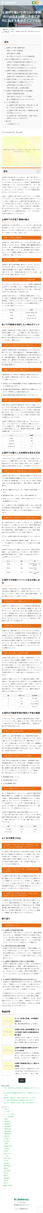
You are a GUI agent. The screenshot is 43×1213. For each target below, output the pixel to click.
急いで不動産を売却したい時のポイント (19, 59)
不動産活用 (7, 1129)
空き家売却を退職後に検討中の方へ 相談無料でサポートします (22, 1094)
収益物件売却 (8, 1146)
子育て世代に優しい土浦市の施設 (18, 88)
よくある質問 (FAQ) (12, 102)
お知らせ (6, 1109)
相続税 (6, 1168)
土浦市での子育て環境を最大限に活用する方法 (22, 74)
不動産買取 (7, 1134)
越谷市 (6, 1180)
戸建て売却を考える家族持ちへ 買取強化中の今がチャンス (22, 1089)
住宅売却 (6, 1141)
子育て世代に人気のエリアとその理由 (19, 96)
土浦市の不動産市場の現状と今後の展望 (19, 91)
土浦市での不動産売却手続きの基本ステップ (21, 62)
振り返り (9, 121)
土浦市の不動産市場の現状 (15, 94)
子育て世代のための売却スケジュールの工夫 (21, 68)
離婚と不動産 (8, 1185)
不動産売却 (7, 1124)
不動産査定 (7, 1126)
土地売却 (6, 1148)
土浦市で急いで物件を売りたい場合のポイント (22, 76)
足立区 (6, 1183)
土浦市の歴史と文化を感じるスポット (19, 85)
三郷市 (6, 1119)
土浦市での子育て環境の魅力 (15, 48)
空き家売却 (7, 1171)
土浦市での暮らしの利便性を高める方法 (19, 71)
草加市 (6, 1173)
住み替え (6, 1139)
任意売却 (6, 1136)
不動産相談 (7, 1131)
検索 (21, 1080)
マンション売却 (9, 1114)
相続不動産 (7, 1166)
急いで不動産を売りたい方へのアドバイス (20, 99)
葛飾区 (6, 1176)
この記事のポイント (13, 124)
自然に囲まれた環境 (13, 53)
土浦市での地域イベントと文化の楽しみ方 (20, 79)
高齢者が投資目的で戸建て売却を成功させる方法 (20, 1098)
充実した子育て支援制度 (15, 51)
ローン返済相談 (9, 1116)
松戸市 (6, 1161)
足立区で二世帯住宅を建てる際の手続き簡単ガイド (20, 1103)
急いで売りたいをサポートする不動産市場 (21, 56)
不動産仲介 (7, 1121)
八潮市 (6, 1144)
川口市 (6, 1156)
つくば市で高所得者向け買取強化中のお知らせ (19, 1100)
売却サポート (8, 1153)
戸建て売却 (7, 1158)
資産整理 (6, 1178)
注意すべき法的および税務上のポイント (20, 65)
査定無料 (6, 1163)
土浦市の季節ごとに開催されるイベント (20, 82)
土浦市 (19, 132)
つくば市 (6, 1111)
